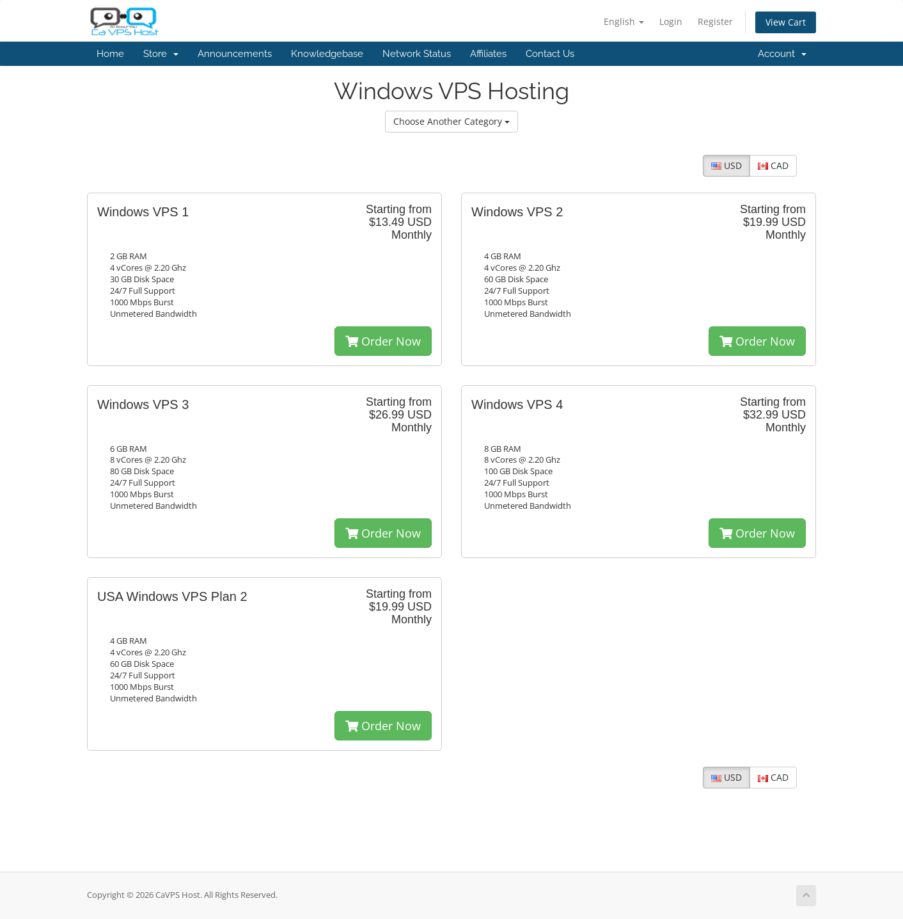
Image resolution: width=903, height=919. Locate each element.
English (624, 21)
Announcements (235, 54)
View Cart (786, 22)
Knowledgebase (327, 54)
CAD (773, 165)
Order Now (383, 341)
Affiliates (488, 54)
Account (782, 54)
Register (715, 21)
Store (160, 54)
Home (110, 54)
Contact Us (550, 54)
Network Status (416, 54)
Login (670, 21)
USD (726, 165)
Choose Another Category (451, 121)
